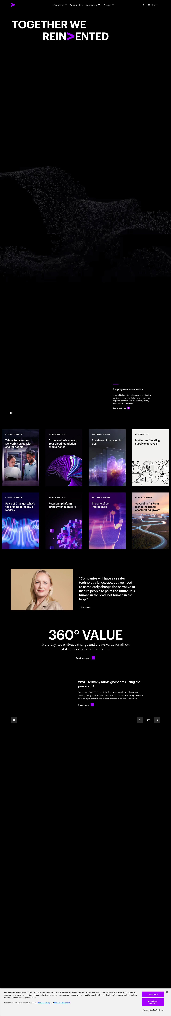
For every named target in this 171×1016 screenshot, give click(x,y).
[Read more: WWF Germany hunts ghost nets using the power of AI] (86, 705)
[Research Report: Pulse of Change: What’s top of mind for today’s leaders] (20, 520)
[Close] (167, 992)
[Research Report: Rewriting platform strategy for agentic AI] (63, 520)
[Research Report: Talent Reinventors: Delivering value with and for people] (20, 457)
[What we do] (60, 5)
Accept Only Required (152, 1002)
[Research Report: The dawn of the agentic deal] (107, 457)
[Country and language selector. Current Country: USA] (153, 5)
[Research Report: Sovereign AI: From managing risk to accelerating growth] (150, 520)
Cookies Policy (44, 1003)
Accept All (153, 994)
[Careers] (109, 5)
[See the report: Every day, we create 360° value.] (85, 658)
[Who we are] (93, 5)
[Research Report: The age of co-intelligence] (107, 520)
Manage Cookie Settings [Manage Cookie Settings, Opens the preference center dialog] (153, 1010)
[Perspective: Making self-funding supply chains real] (150, 457)
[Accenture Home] (19, 5)
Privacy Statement (62, 1003)
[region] (85, 1002)
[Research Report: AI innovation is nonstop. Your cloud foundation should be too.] (63, 457)
